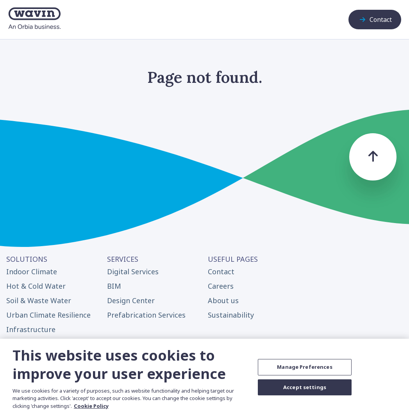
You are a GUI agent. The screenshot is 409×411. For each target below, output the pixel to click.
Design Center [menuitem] (131, 300)
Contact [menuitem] (221, 271)
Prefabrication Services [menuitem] (146, 315)
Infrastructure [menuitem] (30, 329)
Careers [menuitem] (221, 286)
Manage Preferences (304, 370)
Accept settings (304, 390)
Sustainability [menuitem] (231, 315)
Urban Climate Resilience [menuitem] (48, 315)
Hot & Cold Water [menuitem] (36, 286)
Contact (375, 19)
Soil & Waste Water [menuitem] (38, 300)
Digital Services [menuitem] (133, 271)
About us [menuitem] (223, 300)
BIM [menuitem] (114, 286)
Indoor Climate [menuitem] (31, 271)
